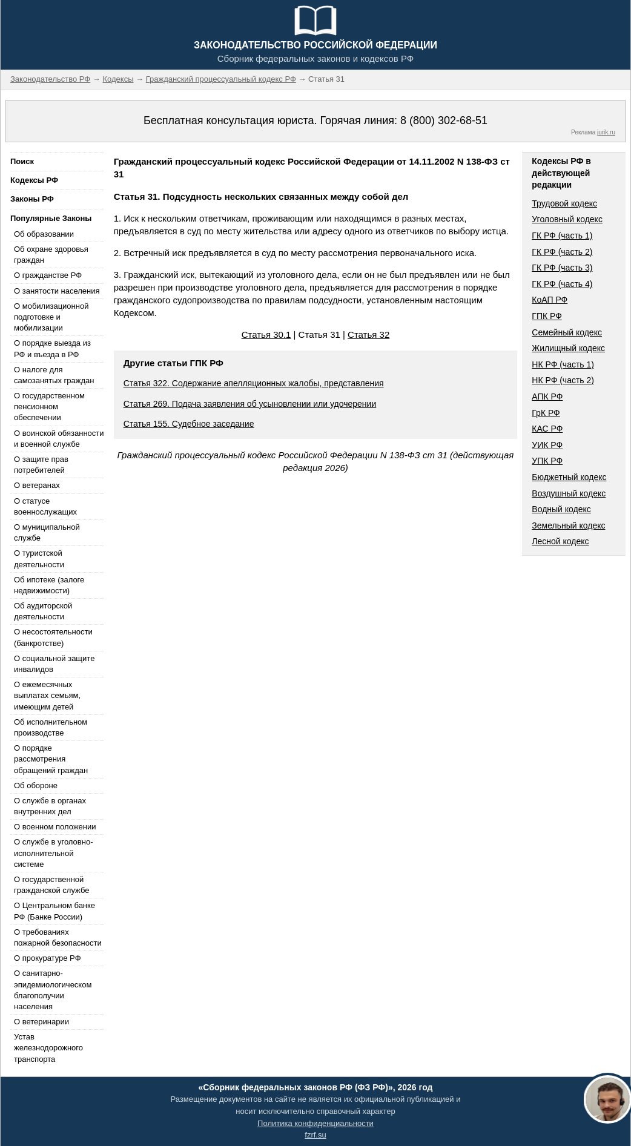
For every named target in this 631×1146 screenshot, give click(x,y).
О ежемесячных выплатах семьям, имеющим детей (47, 695)
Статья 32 (368, 334)
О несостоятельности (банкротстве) (53, 637)
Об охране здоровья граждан (51, 255)
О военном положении (55, 826)
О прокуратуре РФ (47, 958)
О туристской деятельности (39, 558)
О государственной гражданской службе (51, 885)
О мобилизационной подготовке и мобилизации (51, 316)
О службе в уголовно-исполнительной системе (53, 852)
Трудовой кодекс (564, 203)
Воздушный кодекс (569, 493)
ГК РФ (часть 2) (562, 252)
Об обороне (36, 785)
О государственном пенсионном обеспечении (49, 406)
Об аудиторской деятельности (43, 611)
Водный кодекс (561, 509)
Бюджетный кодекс (569, 477)
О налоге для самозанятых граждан (54, 375)
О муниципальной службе (47, 532)
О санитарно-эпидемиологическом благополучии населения (52, 990)
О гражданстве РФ (48, 275)
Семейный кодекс (567, 332)
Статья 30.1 (266, 334)
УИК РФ (547, 445)
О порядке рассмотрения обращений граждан (51, 758)
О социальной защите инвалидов (54, 664)
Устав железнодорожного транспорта (48, 1047)
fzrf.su (315, 1134)
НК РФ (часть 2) (563, 380)
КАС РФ (547, 428)
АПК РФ (547, 396)
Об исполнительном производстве (50, 727)
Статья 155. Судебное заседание (189, 424)
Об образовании (44, 234)
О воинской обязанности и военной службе (59, 439)
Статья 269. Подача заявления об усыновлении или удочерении (250, 404)
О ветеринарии (41, 1021)
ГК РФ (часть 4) (562, 284)
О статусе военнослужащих (45, 506)
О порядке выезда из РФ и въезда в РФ (52, 348)
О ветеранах (37, 485)
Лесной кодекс (560, 541)
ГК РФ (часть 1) (562, 235)
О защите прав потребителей (41, 465)
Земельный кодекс (568, 525)
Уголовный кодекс (567, 219)
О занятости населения (57, 290)
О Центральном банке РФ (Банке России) (54, 911)
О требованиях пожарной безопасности (58, 937)
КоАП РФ (549, 300)
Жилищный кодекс (568, 348)
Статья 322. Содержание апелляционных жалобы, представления (254, 383)
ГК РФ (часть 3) (562, 267)
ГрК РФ (546, 413)
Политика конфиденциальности (315, 1123)
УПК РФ (547, 461)
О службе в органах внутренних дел (50, 806)
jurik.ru (606, 132)
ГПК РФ (547, 316)
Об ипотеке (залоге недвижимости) (49, 585)
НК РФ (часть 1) (563, 364)
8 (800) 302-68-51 (443, 120)
